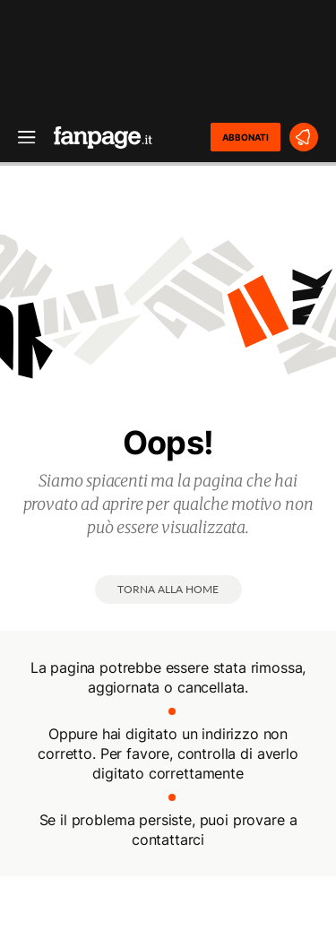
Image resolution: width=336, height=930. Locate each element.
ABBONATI (245, 137)
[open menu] (20, 137)
